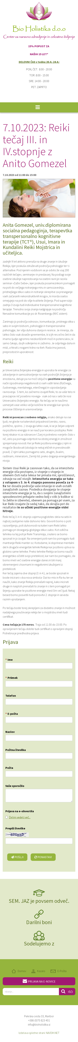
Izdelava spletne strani (32, 1033)
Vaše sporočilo (14, 786)
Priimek (11, 677)
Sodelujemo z (39, 943)
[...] (31, 991)
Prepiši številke (15, 828)
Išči (67, 991)
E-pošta (11, 713)
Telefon (10, 695)
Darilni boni (39, 922)
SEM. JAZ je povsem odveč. (39, 900)
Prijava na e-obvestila (19, 811)
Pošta (9, 768)
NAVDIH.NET (52, 1033)
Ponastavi (43, 857)
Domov (22, 971)
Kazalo (41, 971)
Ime (9, 659)
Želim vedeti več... (19, 817)
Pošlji (17, 857)
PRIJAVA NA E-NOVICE (39, 981)
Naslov (10, 732)
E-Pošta (61, 971)
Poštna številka (15, 750)
